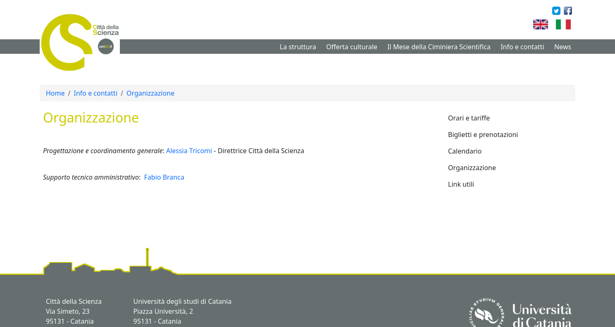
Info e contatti (95, 93)
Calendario (465, 151)
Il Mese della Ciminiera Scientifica (439, 46)
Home (55, 93)
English (552, 24)
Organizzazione (150, 93)
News (562, 46)
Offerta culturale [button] (351, 46)
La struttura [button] (298, 46)
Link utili (461, 184)
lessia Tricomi (191, 150)
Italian (574, 24)
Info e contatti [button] (522, 46)
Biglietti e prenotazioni (483, 134)
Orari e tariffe (469, 118)
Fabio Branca (164, 177)
